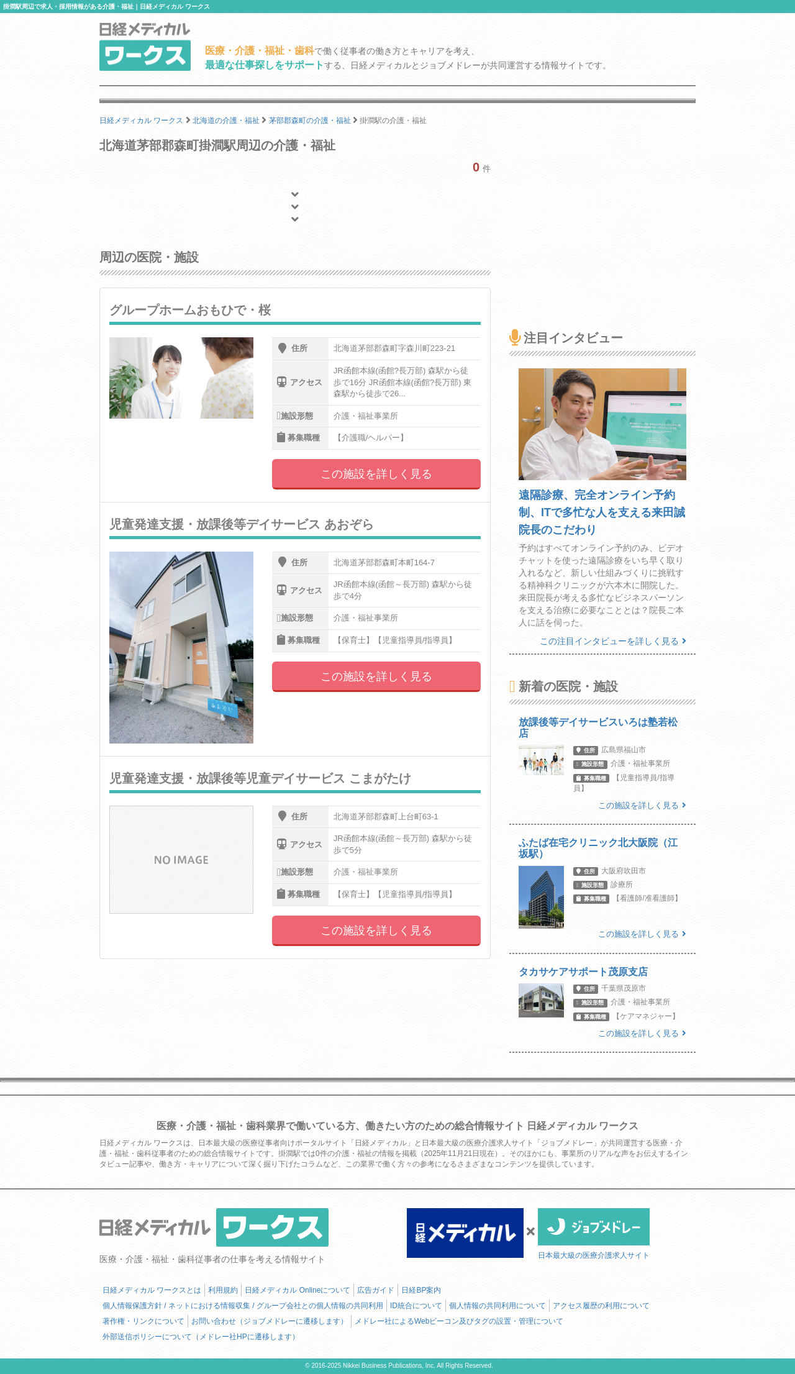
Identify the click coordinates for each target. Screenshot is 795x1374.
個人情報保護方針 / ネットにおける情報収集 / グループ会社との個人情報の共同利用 (242, 1305)
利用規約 (223, 1290)
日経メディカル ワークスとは (151, 1290)
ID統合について (416, 1305)
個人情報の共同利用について (497, 1305)
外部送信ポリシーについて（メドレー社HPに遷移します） (200, 1336)
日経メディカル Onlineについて (297, 1290)
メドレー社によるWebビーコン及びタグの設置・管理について (459, 1321)
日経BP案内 (421, 1290)
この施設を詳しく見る (376, 474)
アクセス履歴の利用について (601, 1305)
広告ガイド (375, 1290)
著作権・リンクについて (143, 1321)
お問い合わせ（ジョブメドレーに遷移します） (269, 1321)
